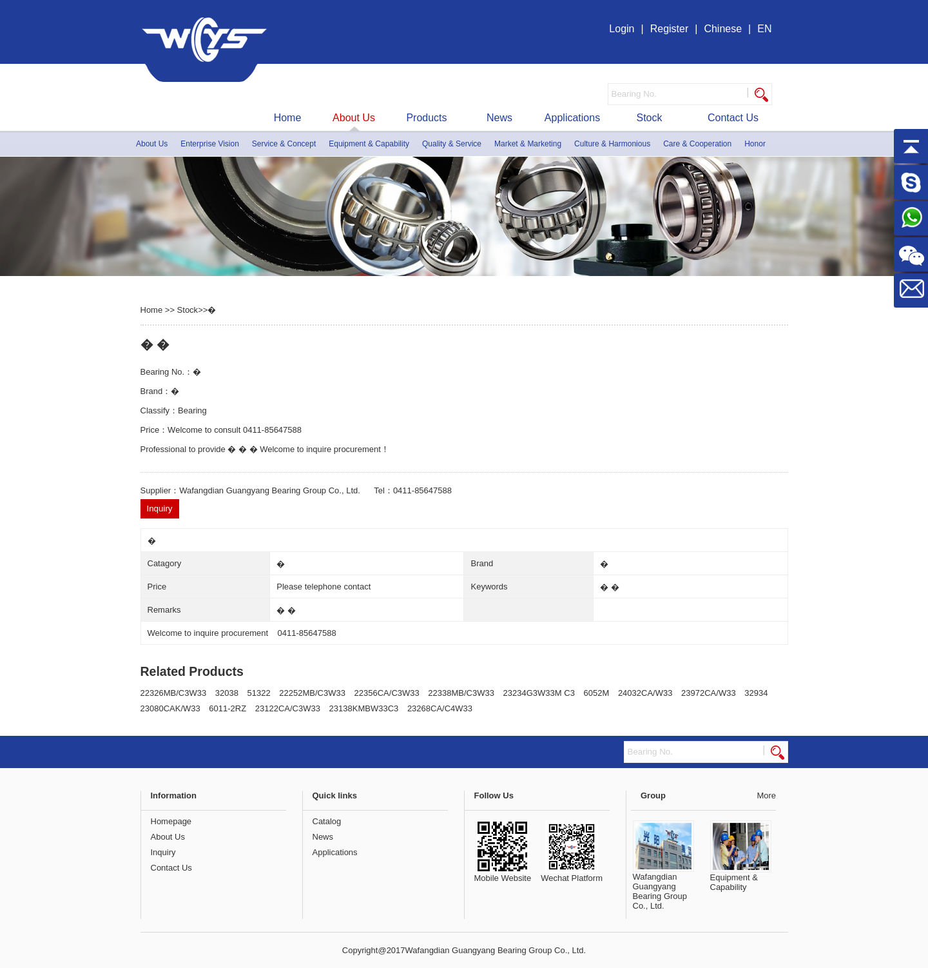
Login (621, 28)
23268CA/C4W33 (439, 708)
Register (669, 28)
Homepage (171, 821)
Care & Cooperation (697, 143)
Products (426, 117)
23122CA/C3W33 (287, 708)
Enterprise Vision (209, 143)
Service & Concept (284, 143)
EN (764, 28)
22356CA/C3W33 (387, 693)
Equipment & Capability (369, 143)
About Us (354, 117)
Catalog (327, 821)
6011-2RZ (227, 708)
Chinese (723, 28)
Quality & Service (451, 143)
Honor (755, 143)
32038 (226, 693)
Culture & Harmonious (612, 143)
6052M (597, 693)
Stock (649, 117)
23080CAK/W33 (170, 708)
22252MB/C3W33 (312, 693)
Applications (572, 117)
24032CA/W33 (645, 693)
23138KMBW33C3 (364, 708)
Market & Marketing (527, 143)
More (766, 795)
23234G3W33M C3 (539, 693)
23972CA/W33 (708, 693)
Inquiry (163, 852)
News (499, 117)
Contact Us (733, 117)
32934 (756, 693)
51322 (259, 693)
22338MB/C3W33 (461, 693)
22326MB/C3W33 (173, 693)
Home (288, 117)
